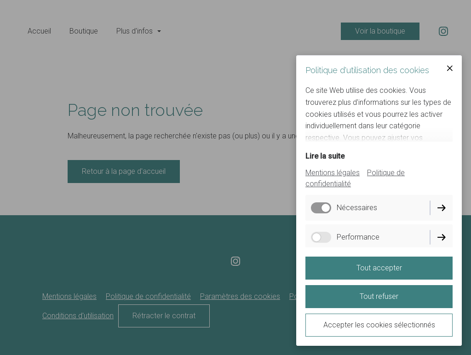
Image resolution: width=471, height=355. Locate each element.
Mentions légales (332, 172)
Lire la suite (325, 156)
